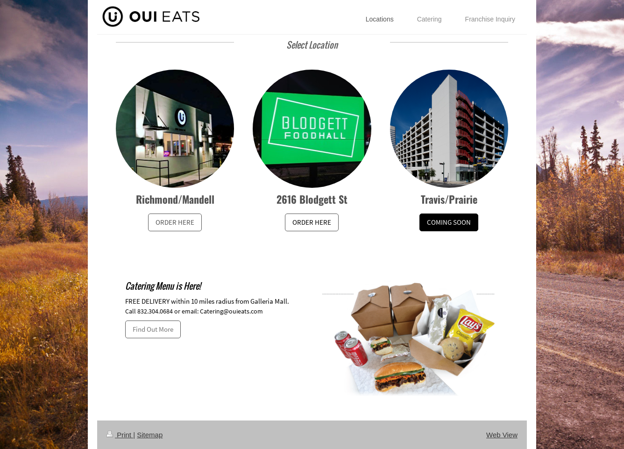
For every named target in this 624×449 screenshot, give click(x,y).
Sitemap (150, 435)
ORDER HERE (175, 222)
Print (119, 435)
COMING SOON (449, 222)
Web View (502, 435)
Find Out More (153, 329)
